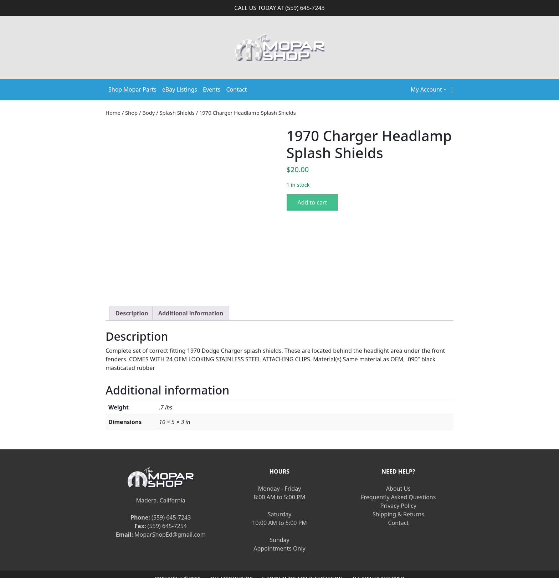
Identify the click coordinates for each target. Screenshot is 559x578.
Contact (236, 89)
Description (132, 296)
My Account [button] (426, 89)
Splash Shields (176, 112)
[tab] (131, 296)
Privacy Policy (398, 489)
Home (113, 112)
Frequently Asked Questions (398, 480)
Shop (131, 112)
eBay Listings (179, 89)
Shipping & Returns (398, 497)
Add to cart (312, 202)
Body (148, 112)
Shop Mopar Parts (132, 89)
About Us (398, 472)
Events (211, 89)
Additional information (191, 296)
